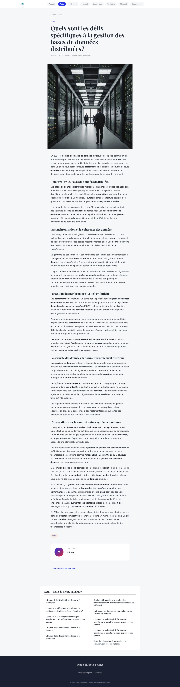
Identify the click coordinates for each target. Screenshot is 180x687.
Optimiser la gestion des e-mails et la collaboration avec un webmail (110, 642)
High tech (72, 4)
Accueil (52, 4)
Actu (62, 4)
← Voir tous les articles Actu (63, 568)
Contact (98, 673)
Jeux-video (97, 4)
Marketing (111, 4)
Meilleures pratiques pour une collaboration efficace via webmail (113, 612)
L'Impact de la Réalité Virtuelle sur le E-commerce (63, 601)
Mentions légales (85, 673)
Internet (85, 4)
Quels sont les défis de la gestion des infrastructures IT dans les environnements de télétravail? (114, 603)
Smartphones (137, 4)
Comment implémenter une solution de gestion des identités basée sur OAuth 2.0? (64, 609)
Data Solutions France (90, 664)
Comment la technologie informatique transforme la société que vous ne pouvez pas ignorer (65, 619)
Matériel (123, 4)
